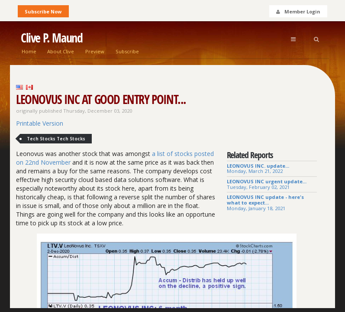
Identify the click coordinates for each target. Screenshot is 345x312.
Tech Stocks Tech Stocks (56, 139)
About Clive (60, 51)
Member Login (297, 11)
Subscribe (127, 51)
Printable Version (39, 123)
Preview (94, 51)
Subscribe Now (43, 11)
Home (29, 51)
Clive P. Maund (51, 37)
